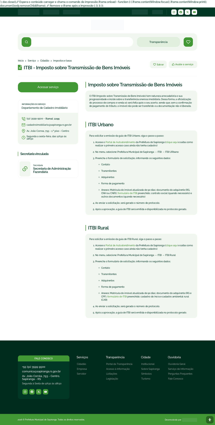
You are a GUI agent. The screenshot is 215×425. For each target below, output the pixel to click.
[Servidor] (82, 374)
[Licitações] (119, 374)
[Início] (20, 60)
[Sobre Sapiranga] (150, 370)
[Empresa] (82, 370)
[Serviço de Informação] (180, 370)
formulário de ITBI (127, 193)
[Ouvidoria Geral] (180, 365)
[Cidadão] (44, 60)
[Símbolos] (150, 374)
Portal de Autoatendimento (120, 142)
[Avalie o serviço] (183, 64)
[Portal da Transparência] (119, 365)
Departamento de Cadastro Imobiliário (44, 108)
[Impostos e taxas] (62, 60)
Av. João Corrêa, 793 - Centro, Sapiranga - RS (41, 377)
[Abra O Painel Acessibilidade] (210, 420)
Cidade (146, 357)
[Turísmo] (150, 379)
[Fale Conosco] (180, 379)
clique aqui (172, 142)
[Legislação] (119, 379)
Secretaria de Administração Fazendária (52, 170)
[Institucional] (150, 365)
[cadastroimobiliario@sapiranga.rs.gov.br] (48, 125)
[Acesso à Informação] (119, 370)
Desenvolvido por (173, 420)
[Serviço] (32, 60)
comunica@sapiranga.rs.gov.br (41, 371)
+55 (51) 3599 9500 (33, 366)
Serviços (82, 357)
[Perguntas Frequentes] (180, 374)
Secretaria (38, 165)
